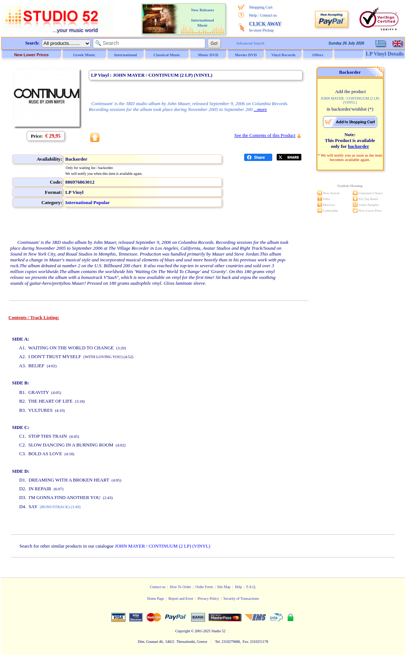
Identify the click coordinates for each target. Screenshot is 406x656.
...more (260, 109)
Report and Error (180, 598)
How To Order (180, 587)
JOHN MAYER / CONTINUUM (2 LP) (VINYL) (162, 546)
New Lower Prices (31, 55)
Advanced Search (250, 43)
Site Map (223, 587)
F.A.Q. (251, 587)
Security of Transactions (241, 598)
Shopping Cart (260, 7)
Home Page (155, 598)
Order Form (204, 587)
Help (253, 15)
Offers (317, 55)
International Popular (87, 202)
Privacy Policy (208, 598)
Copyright (182, 631)
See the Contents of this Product (264, 135)
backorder (358, 146)
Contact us (268, 15)
